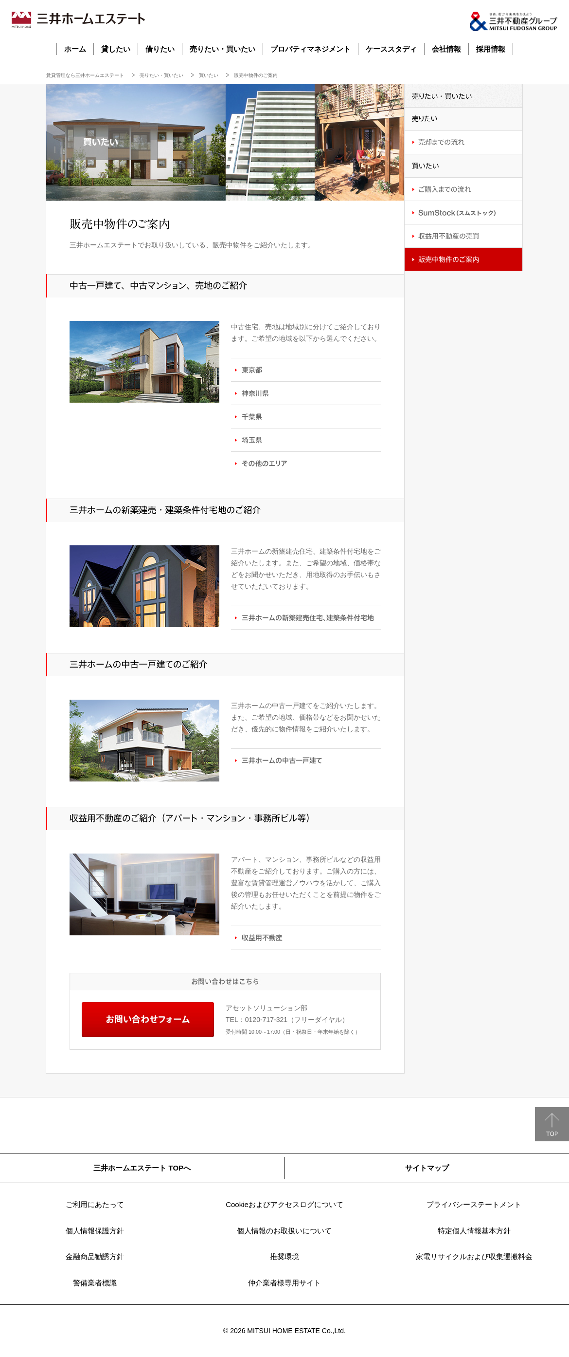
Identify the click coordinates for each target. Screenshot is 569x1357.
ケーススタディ (391, 49)
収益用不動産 (306, 937)
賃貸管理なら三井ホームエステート (85, 75)
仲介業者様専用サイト (284, 1283)
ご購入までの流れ (463, 189)
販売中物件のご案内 (463, 259)
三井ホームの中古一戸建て (306, 760)
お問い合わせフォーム (148, 1019)
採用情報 (490, 49)
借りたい (160, 49)
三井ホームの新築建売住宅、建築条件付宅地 (306, 617)
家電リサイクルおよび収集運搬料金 (474, 1256)
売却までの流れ (463, 142)
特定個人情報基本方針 (474, 1231)
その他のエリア (306, 463)
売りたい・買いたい (222, 49)
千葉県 (306, 416)
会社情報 (446, 49)
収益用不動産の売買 (463, 236)
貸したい (115, 49)
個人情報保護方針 (95, 1231)
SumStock (463, 212)
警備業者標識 (95, 1283)
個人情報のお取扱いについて (284, 1231)
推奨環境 (284, 1256)
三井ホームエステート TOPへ (142, 1168)
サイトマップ (427, 1168)
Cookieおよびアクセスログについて (284, 1204)
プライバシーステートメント (474, 1204)
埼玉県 (306, 439)
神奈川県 (306, 393)
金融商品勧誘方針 (95, 1256)
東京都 (306, 369)
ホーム (75, 49)
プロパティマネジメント (310, 49)
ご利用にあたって (95, 1204)
